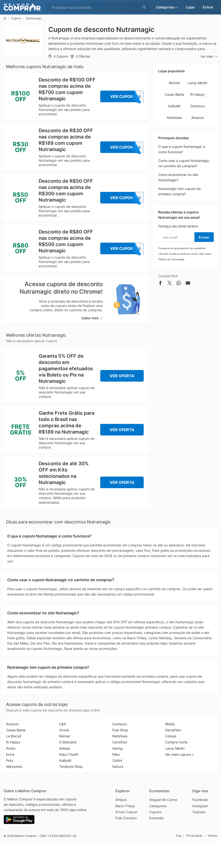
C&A (62, 724)
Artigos (121, 800)
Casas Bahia (174, 94)
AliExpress (14, 766)
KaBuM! (174, 106)
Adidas (64, 748)
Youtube (198, 812)
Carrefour (119, 742)
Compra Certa (176, 742)
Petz (9, 760)
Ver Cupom (127, 96)
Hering (117, 748)
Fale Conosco (126, 818)
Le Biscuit (13, 736)
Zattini (117, 760)
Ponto (10, 748)
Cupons (16, 18)
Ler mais (209, 56)
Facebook (200, 800)
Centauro (197, 106)
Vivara (64, 730)
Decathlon (173, 730)
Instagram (200, 806)
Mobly (170, 724)
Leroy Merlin (197, 83)
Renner (174, 83)
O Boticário (68, 742)
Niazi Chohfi (68, 754)
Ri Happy (197, 94)
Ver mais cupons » (179, 754)
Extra (10, 754)
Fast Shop (120, 730)
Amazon (197, 118)
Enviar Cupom (126, 812)
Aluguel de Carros (163, 800)
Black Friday (125, 806)
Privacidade (194, 835)
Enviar (204, 237)
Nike (116, 754)
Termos (212, 835)
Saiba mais (92, 318)
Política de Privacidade (171, 259)
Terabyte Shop (71, 766)
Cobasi (170, 736)
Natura (117, 766)
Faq (178, 835)
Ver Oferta (122, 375)
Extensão (156, 818)
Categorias (157, 806)
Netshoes (174, 118)
